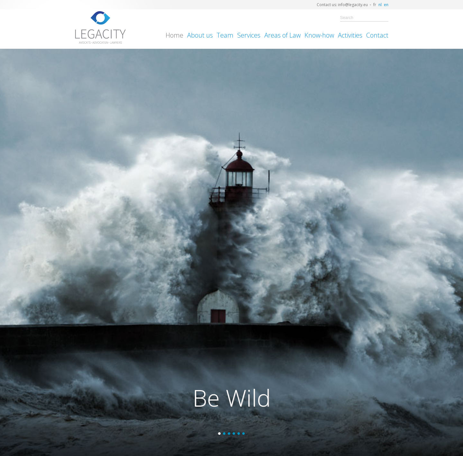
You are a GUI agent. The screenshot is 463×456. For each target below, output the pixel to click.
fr (374, 4)
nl (380, 4)
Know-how (319, 35)
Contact (377, 35)
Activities (350, 35)
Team (225, 35)
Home (174, 35)
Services (248, 35)
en (386, 4)
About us (200, 35)
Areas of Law (282, 35)
